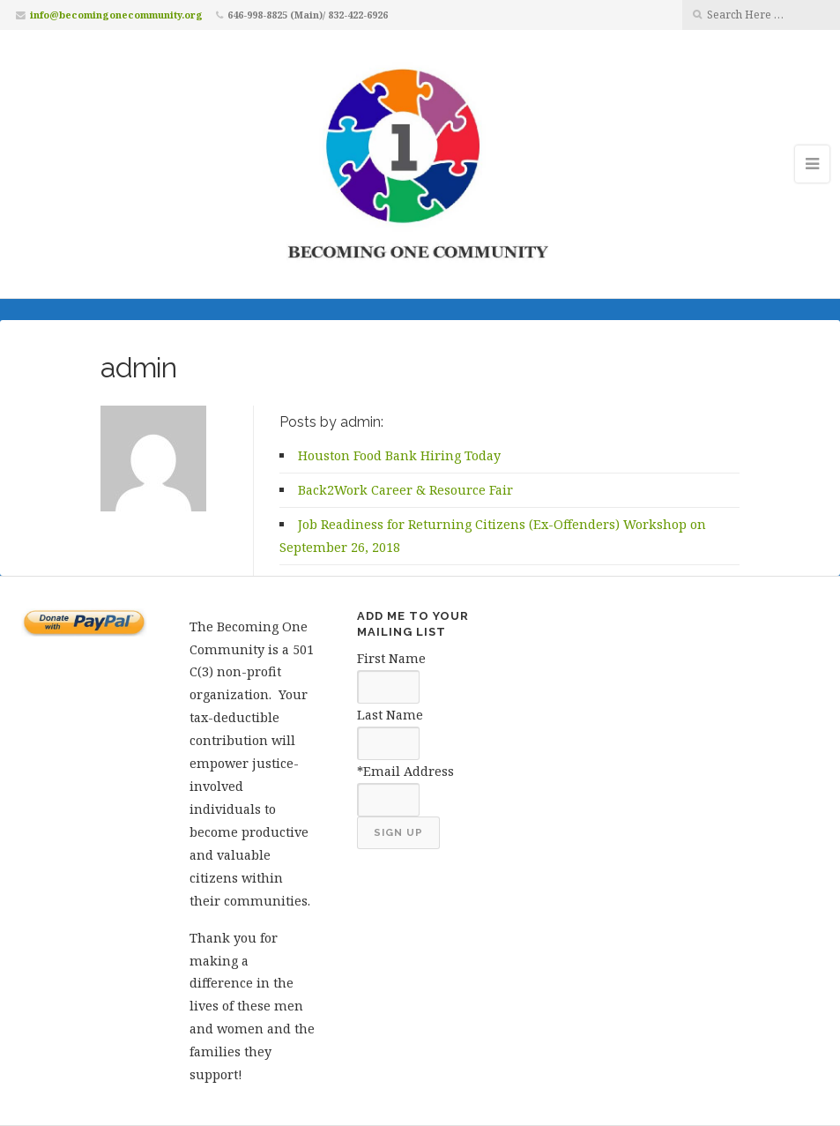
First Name (391, 658)
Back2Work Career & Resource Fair (405, 489)
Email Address (408, 771)
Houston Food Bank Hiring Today (399, 455)
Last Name (390, 714)
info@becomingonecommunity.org (116, 14)
